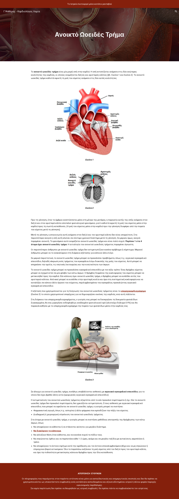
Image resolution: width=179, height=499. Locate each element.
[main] (89, 34)
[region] (89, 4)
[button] (176, 11)
